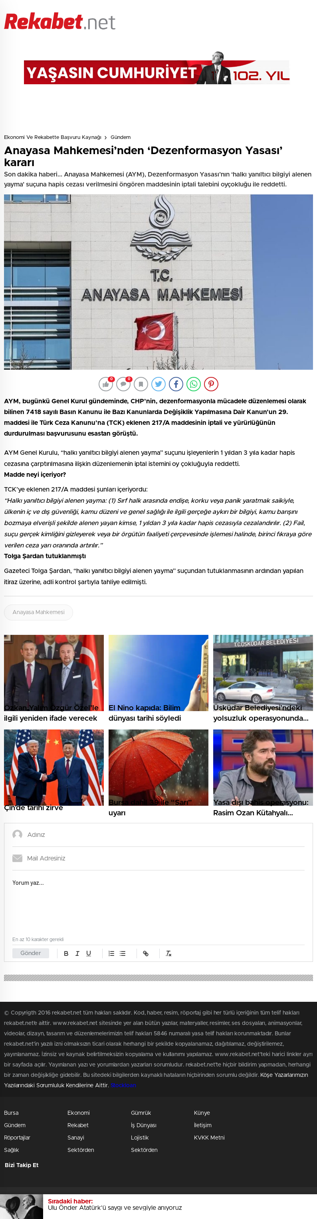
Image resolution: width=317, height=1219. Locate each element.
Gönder (30, 953)
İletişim (203, 1125)
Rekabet (78, 1125)
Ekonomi (78, 1113)
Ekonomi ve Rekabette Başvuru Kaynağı (52, 137)
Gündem (121, 137)
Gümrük (141, 1113)
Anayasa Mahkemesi (38, 612)
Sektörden (80, 1150)
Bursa (11, 1113)
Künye (202, 1113)
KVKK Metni (209, 1138)
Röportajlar (17, 1138)
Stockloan (123, 1085)
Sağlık (11, 1150)
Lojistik (140, 1138)
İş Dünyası (144, 1125)
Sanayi (75, 1138)
